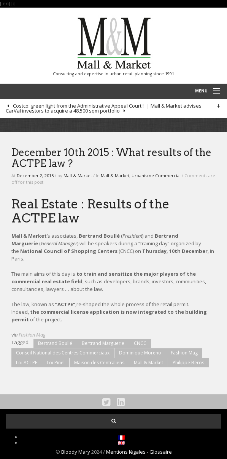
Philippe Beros (188, 362)
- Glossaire (159, 451)
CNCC (140, 343)
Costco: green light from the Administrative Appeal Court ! (78, 105)
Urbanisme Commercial (156, 175)
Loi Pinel (56, 362)
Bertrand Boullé (55, 343)
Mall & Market (77, 175)
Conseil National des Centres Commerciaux (63, 352)
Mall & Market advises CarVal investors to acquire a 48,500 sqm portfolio (104, 108)
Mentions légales (126, 451)
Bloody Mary (75, 451)
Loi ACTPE (26, 362)
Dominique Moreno (140, 352)
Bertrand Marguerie (103, 343)
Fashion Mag (32, 334)
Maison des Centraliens (99, 362)
